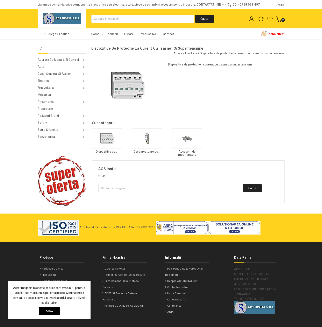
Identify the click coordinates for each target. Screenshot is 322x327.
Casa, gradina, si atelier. (55, 73)
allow (49, 311)
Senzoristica (46, 136)
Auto (41, 66)
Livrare (129, 34)
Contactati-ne (209, 4)
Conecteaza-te (176, 299)
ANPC (170, 311)
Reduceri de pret (52, 268)
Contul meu (174, 305)
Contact (168, 34)
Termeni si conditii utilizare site (125, 274)
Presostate (45, 108)
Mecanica (44, 94)
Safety (42, 122)
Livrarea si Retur (115, 268)
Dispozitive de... (107, 151)
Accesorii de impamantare (187, 153)
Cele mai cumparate (54, 281)
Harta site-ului (176, 293)
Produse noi (50, 274)
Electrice (44, 80)
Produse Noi (148, 34)
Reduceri (112, 34)
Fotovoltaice (46, 87)
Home (95, 34)
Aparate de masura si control (58, 59)
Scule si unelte (48, 129)
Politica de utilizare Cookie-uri (124, 305)
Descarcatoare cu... (147, 151)
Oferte (280, 4)
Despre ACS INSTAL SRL (183, 281)
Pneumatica (46, 101)
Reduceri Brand (48, 115)
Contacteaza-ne (177, 287)
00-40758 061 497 (246, 4)
